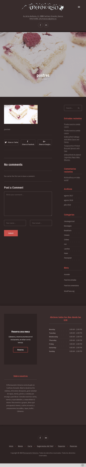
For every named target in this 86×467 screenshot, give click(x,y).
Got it (73, 465)
